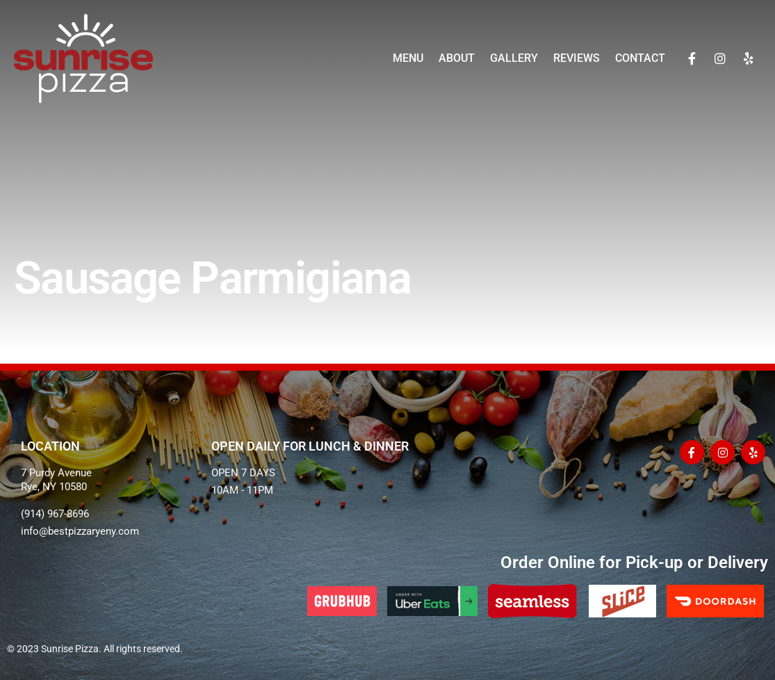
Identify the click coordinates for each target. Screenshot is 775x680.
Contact (639, 58)
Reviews (576, 58)
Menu (407, 58)
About (456, 58)
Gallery (513, 58)
